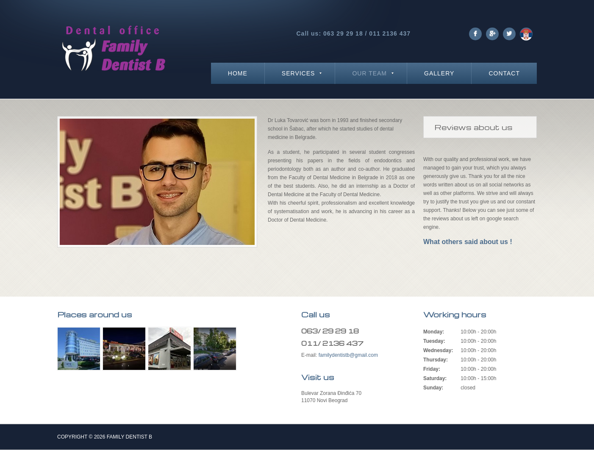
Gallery (439, 73)
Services (298, 73)
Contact (504, 73)
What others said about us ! (467, 241)
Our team (369, 73)
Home (237, 73)
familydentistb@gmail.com (348, 355)
